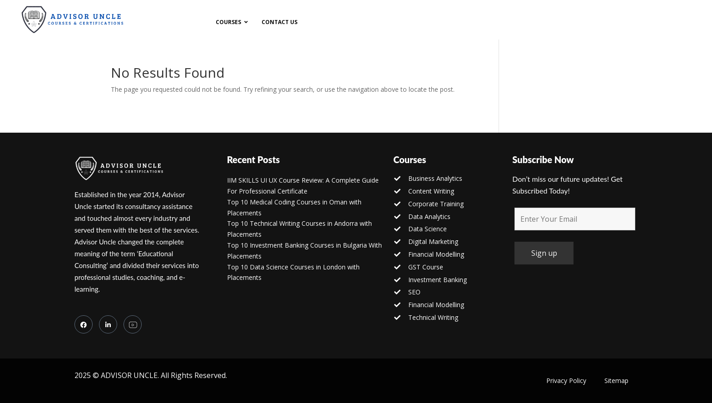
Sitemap (616, 380)
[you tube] (133, 324)
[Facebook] (83, 324)
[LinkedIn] (108, 324)
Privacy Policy (566, 380)
